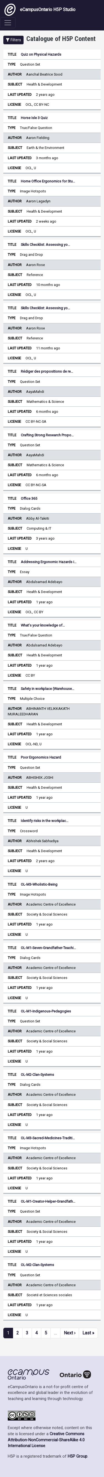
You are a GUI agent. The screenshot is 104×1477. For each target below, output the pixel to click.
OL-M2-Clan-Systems (37, 1075)
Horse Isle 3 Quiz (34, 118)
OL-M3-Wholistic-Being (39, 884)
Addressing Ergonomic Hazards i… (49, 562)
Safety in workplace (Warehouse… (47, 689)
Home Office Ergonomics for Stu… (48, 181)
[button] (13, 40)
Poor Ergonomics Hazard (41, 757)
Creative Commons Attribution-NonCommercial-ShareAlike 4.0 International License (46, 1440)
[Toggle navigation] (8, 22)
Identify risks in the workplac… (45, 821)
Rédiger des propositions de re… (47, 371)
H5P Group (77, 1456)
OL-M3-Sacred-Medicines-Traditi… (48, 1138)
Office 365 (29, 498)
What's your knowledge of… (43, 625)
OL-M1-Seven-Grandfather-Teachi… (48, 948)
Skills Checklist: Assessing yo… (45, 245)
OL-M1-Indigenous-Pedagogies (46, 1011)
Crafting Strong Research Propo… (47, 435)
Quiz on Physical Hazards (41, 54)
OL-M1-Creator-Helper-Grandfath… (48, 1201)
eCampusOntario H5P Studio (39, 10)
